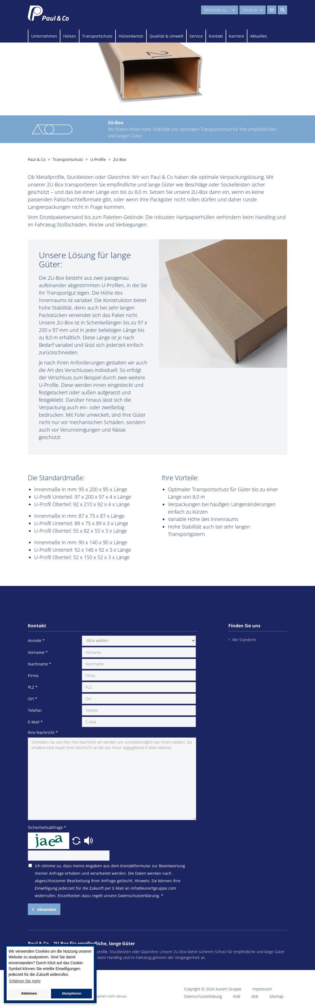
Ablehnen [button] (29, 993)
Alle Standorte (244, 639)
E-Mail (35, 722)
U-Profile (98, 159)
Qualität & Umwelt (166, 36)
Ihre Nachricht (43, 732)
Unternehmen (44, 36)
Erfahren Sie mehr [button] (25, 981)
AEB (254, 996)
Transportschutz (97, 36)
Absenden (46, 909)
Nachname (39, 664)
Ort (32, 698)
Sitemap (276, 996)
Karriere (236, 36)
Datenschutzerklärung (203, 996)
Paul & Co (37, 159)
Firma (33, 675)
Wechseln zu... (219, 9)
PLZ (33, 687)
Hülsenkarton (131, 36)
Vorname (38, 652)
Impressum (262, 989)
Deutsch (252, 9)
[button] (77, 840)
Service (196, 36)
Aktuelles (258, 36)
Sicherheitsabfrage (47, 827)
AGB (236, 996)
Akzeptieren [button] (71, 993)
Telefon (35, 710)
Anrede (36, 640)
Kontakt (216, 36)
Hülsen (69, 36)
